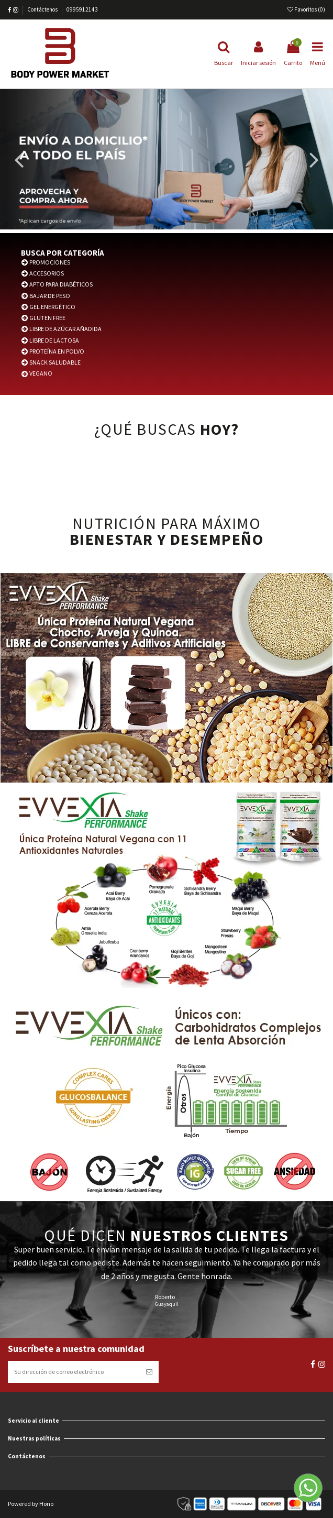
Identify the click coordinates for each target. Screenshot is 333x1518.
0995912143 (82, 9)
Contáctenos (43, 9)
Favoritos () (306, 9)
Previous (19, 161)
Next (313, 161)
